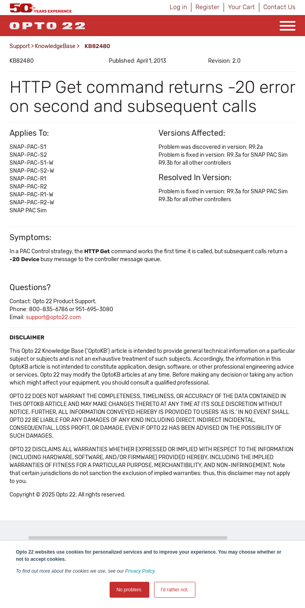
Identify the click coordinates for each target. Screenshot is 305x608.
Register (207, 7)
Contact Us (279, 7)
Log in (178, 7)
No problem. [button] (129, 590)
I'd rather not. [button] (175, 590)
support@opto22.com (53, 317)
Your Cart (241, 7)
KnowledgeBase (55, 46)
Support (20, 46)
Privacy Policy (139, 571)
